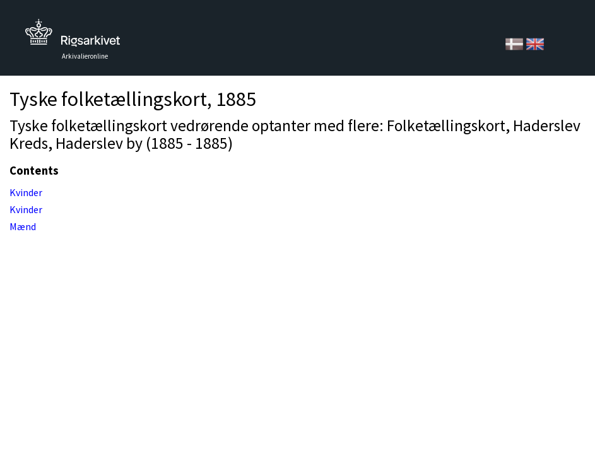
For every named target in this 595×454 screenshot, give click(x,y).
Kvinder (25, 192)
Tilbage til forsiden (72, 36)
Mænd (22, 226)
